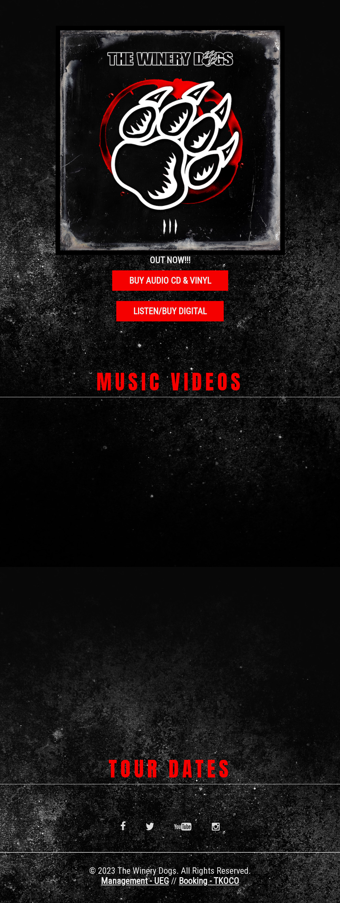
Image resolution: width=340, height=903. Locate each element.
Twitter (150, 826)
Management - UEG (135, 881)
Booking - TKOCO (209, 881)
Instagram (216, 826)
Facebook (123, 826)
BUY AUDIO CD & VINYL (170, 280)
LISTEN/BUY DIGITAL (170, 311)
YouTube (182, 826)
